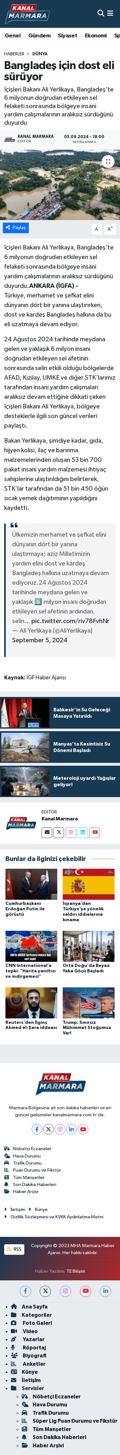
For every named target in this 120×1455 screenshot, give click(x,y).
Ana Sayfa (29, 1306)
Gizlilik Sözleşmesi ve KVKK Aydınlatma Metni (53, 1216)
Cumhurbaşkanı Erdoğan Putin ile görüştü (25, 909)
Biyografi (28, 1355)
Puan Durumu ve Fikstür (32, 1170)
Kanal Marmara (60, 818)
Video (24, 1331)
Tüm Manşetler (24, 1177)
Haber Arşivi (21, 1191)
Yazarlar (27, 1339)
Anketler (28, 1364)
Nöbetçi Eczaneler (28, 1148)
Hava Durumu (22, 1156)
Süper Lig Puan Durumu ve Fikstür (69, 1421)
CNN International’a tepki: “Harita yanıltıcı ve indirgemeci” (30, 971)
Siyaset (67, 36)
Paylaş (16, 227)
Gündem (39, 36)
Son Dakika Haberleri (30, 1184)
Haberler (14, 54)
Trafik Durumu (23, 1163)
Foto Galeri (31, 1323)
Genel (12, 36)
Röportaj (28, 1347)
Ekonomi (96, 36)
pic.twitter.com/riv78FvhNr (70, 621)
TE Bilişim (76, 1271)
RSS (14, 1249)
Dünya (40, 54)
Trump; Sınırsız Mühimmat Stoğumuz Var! (87, 1028)
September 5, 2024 (40, 640)
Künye (38, 1209)
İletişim (14, 1209)
